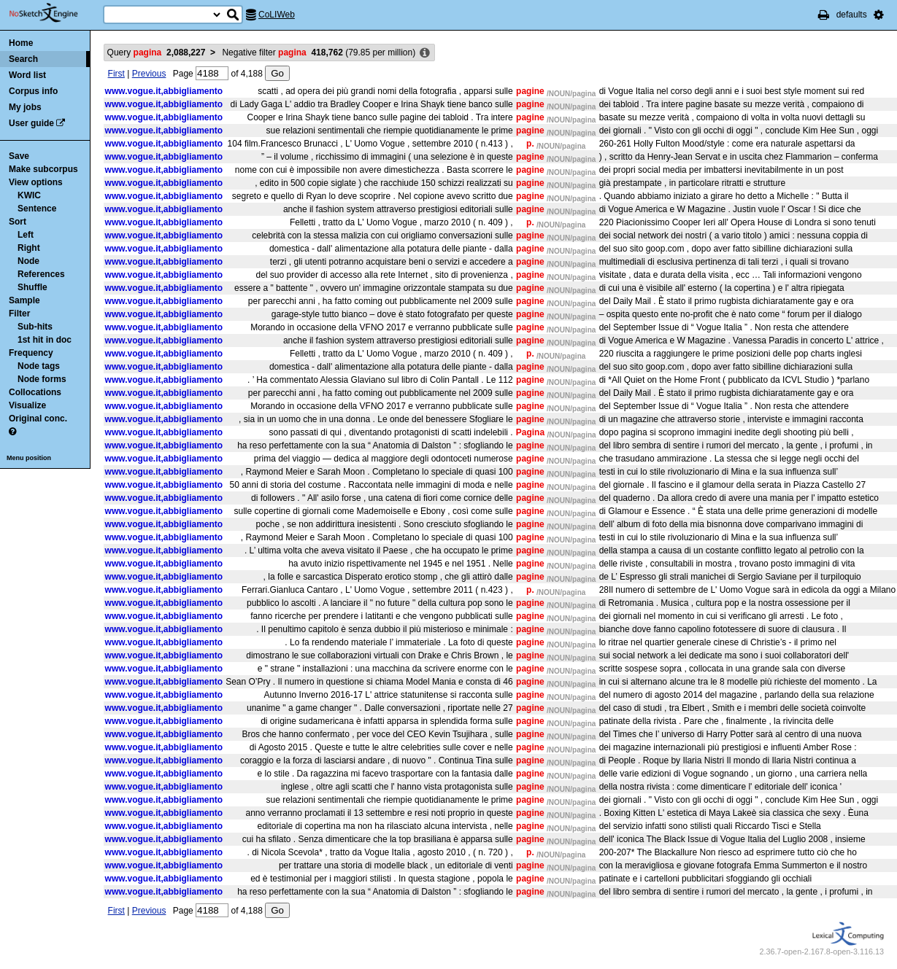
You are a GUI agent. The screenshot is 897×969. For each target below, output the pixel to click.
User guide (31, 123)
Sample (24, 300)
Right (29, 248)
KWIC (29, 195)
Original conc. (38, 418)
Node (28, 261)
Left (26, 235)
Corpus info (33, 91)
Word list (27, 75)
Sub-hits (35, 327)
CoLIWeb (276, 14)
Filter (19, 313)
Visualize (27, 405)
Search (23, 59)
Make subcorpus (43, 169)
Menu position (29, 458)
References (41, 274)
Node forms (42, 379)
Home (21, 43)
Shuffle (32, 287)
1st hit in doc (45, 340)
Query (156, 52)
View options (36, 182)
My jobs (25, 107)
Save (19, 156)
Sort (17, 222)
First (116, 74)
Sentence (37, 208)
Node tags (39, 366)
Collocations (35, 392)
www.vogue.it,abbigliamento (164, 91)
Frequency (31, 353)
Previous (149, 74)
